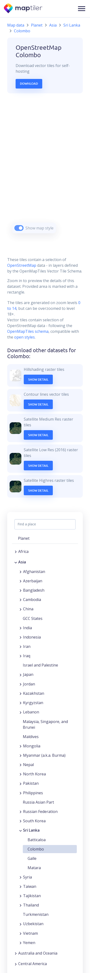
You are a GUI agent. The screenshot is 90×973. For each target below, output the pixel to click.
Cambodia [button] (32, 599)
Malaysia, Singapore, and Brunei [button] (45, 724)
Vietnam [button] (30, 933)
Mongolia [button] (31, 746)
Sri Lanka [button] (31, 830)
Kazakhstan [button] (33, 693)
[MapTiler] (23, 8)
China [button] (28, 609)
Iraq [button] (26, 655)
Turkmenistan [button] (35, 914)
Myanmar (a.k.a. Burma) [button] (44, 755)
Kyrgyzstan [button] (33, 702)
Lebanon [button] (31, 712)
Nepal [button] (28, 764)
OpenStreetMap (21, 265)
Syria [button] (27, 877)
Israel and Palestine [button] (40, 665)
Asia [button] (22, 562)
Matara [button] (34, 867)
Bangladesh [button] (33, 590)
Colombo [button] (36, 849)
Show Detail (38, 379)
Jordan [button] (29, 684)
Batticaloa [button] (37, 839)
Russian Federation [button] (40, 811)
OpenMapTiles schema (27, 331)
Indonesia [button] (32, 637)
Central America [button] (32, 963)
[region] (45, 169)
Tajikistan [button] (32, 895)
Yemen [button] (29, 942)
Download (29, 83)
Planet (36, 25)
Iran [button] (26, 646)
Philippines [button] (33, 792)
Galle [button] (32, 858)
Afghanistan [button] (34, 571)
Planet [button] (24, 538)
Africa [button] (23, 551)
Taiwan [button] (29, 886)
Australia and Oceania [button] (37, 953)
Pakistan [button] (31, 783)
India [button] (27, 627)
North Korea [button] (34, 774)
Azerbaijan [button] (32, 581)
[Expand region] (15, 551)
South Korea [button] (34, 820)
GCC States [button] (32, 618)
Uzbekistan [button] (33, 923)
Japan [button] (28, 674)
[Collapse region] (15, 562)
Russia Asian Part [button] (38, 802)
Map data (15, 25)
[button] (81, 8)
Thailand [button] (31, 905)
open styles (24, 337)
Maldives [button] (31, 736)
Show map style (39, 228)
